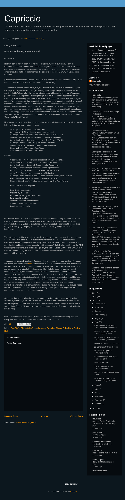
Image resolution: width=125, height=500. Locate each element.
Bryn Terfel (15, 328)
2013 (94, 297)
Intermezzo (97, 450)
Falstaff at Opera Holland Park (106, 343)
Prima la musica (99, 471)
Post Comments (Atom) (26, 422)
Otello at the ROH (101, 363)
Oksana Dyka (61, 328)
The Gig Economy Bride (101, 444)
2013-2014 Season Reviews (103, 59)
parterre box (97, 432)
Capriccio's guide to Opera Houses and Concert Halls (103, 54)
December (99, 304)
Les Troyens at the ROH (102, 251)
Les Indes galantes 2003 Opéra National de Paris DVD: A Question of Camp (105, 208)
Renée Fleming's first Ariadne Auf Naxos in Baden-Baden (106, 188)
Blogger (73, 492)
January (98, 404)
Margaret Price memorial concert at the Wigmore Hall (105, 269)
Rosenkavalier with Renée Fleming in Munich (105, 332)
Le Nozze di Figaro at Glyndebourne (103, 352)
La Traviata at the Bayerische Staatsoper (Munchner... (106, 338)
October (98, 311)
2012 (94, 300)
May (97, 389)
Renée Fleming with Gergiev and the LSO (106, 358)
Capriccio (22, 18)
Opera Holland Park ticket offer (104, 453)
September (99, 315)
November (99, 307)
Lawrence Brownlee (46, 328)
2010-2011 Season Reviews (103, 68)
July (97, 322)
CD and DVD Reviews (101, 72)
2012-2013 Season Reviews (103, 62)
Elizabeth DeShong (29, 328)
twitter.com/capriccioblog (34, 38)
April (97, 392)
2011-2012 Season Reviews (103, 65)
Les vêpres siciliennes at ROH (104, 152)
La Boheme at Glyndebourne (106, 347)
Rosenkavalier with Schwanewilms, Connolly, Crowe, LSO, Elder (105, 133)
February (99, 400)
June (97, 385)
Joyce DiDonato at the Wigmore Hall (103, 367)
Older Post (76, 416)
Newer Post (11, 416)
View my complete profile (99, 85)
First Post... (96, 95)
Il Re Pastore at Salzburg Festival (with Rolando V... (106, 326)
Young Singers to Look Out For (105, 50)
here (30, 264)
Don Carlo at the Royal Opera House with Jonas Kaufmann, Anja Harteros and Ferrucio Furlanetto (104, 231)
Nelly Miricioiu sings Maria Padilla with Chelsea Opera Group (106, 169)
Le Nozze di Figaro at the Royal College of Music (105, 379)
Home (44, 416)
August (98, 318)
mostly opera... (99, 459)
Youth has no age (99, 435)
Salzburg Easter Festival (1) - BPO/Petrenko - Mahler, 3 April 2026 (104, 423)
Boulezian (96, 419)
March (97, 396)
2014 (94, 293)
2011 (94, 408)
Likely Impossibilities (101, 441)
